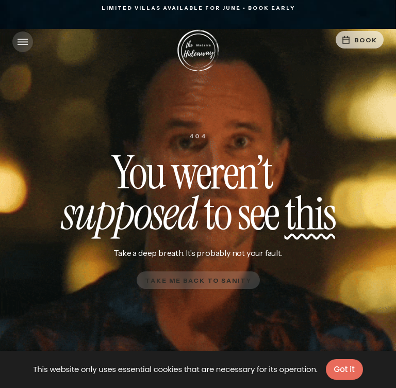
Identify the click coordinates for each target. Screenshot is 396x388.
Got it (344, 369)
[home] (198, 50)
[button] (22, 41)
